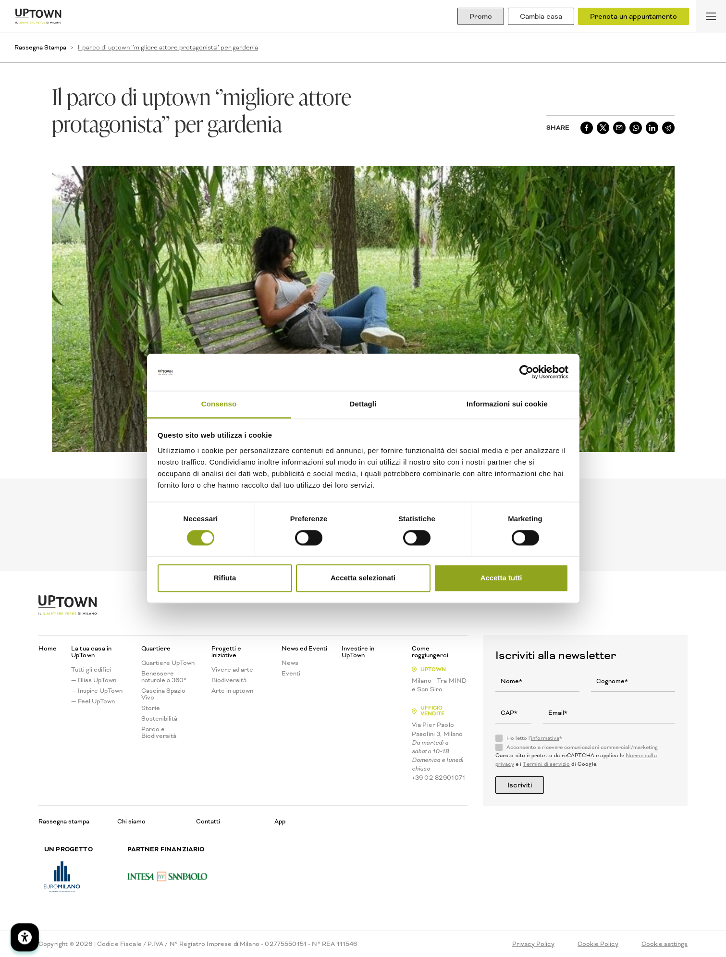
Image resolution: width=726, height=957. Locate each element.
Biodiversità (228, 680)
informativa (545, 738)
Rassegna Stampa (40, 47)
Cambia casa (541, 16)
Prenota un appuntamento (633, 16)
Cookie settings (664, 944)
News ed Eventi (304, 648)
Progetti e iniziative (226, 652)
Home (47, 648)
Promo (480, 16)
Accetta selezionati (363, 578)
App (279, 821)
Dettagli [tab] (363, 404)
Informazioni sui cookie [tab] (507, 404)
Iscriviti (519, 785)
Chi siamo (131, 821)
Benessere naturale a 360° (163, 677)
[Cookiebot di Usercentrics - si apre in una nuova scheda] (526, 372)
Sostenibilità (159, 718)
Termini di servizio (546, 764)
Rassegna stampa (63, 821)
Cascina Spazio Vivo (163, 694)
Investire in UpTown (358, 652)
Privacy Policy (533, 944)
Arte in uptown (232, 690)
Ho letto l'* (534, 738)
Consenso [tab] (218, 404)
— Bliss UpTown (93, 680)
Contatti (208, 821)
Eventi (291, 673)
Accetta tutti (501, 578)
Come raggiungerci (430, 652)
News (290, 663)
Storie (150, 708)
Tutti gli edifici (91, 669)
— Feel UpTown (93, 701)
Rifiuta (225, 578)
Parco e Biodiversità (158, 732)
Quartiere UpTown (168, 663)
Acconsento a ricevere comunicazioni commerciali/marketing (582, 747)
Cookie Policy (598, 944)
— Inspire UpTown (97, 690)
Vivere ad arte (232, 669)
